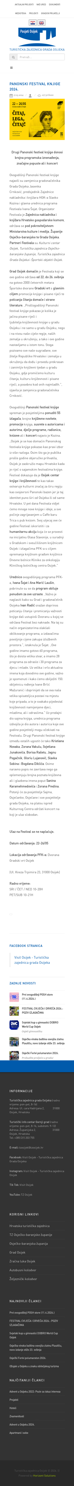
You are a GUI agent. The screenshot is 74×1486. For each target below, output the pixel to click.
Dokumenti (54, 4)
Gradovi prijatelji (50, 13)
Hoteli (12, 1408)
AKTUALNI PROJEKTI (24, 4)
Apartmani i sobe (18, 1432)
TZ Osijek (26, 1194)
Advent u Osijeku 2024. (22, 1424)
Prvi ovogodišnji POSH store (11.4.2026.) (31, 1312)
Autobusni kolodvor (22, 1270)
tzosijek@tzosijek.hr (31, 1147)
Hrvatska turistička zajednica (29, 1226)
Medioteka (20, 13)
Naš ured (41, 4)
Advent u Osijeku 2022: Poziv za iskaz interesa (34, 1391)
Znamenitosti (16, 1416)
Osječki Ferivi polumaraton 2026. (40, 1053)
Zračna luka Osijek (22, 1261)
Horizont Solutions (44, 1475)
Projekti (33, 13)
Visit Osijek (27, 1184)
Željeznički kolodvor (23, 1279)
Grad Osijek (17, 1252)
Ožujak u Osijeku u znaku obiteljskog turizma (34, 1366)
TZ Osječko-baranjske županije (30, 1235)
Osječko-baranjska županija (28, 1243)
